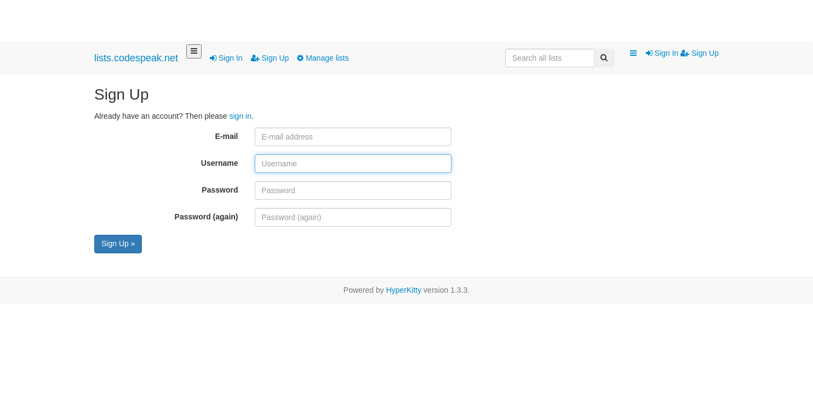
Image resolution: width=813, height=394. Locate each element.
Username (219, 163)
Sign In (226, 58)
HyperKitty (404, 290)
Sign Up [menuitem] (699, 53)
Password (220, 190)
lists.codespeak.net (136, 58)
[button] (633, 53)
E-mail (226, 136)
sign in (240, 116)
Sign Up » (118, 243)
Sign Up (270, 58)
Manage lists (322, 58)
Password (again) (206, 216)
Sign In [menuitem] (663, 53)
